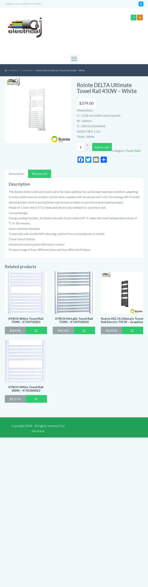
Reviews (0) (39, 173)
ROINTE (14, 70)
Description (16, 173)
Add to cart (102, 147)
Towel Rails (27, 70)
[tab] (16, 174)
